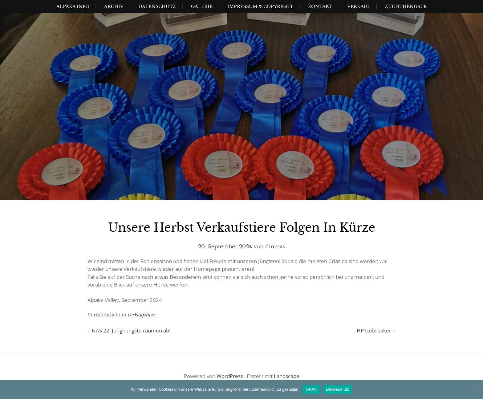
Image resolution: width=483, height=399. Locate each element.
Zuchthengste (406, 6)
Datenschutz (157, 6)
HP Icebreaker (374, 330)
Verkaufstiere (142, 315)
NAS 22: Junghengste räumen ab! (131, 330)
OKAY (311, 389)
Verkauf (358, 6)
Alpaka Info (72, 6)
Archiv (114, 6)
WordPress (230, 376)
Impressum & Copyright (260, 6)
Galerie (202, 6)
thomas (275, 246)
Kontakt (320, 6)
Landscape (286, 376)
